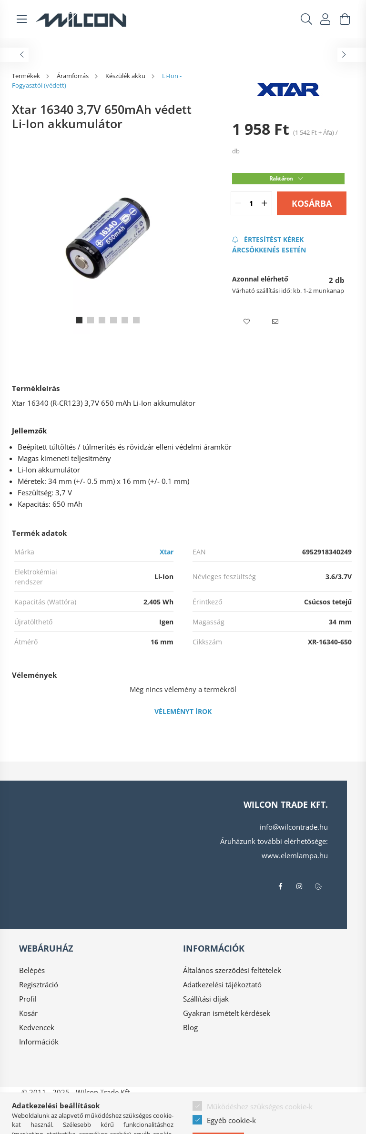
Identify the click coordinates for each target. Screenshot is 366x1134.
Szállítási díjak (206, 998)
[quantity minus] (238, 203)
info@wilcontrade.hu (294, 827)
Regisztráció (38, 984)
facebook (280, 886)
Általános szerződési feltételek (232, 970)
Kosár (28, 1013)
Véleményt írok (183, 711)
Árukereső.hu (182, 1122)
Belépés (32, 970)
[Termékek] (26, 75)
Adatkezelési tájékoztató (222, 984)
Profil (28, 998)
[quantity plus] (264, 203)
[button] (246, 321)
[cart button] (344, 19)
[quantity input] (251, 203)
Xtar (166, 551)
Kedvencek (36, 1027)
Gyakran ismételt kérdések (226, 1013)
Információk (39, 1041)
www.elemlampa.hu (295, 855)
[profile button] (325, 19)
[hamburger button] (21, 19)
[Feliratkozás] (288, 245)
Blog (190, 1027)
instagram (299, 886)
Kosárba (312, 203)
